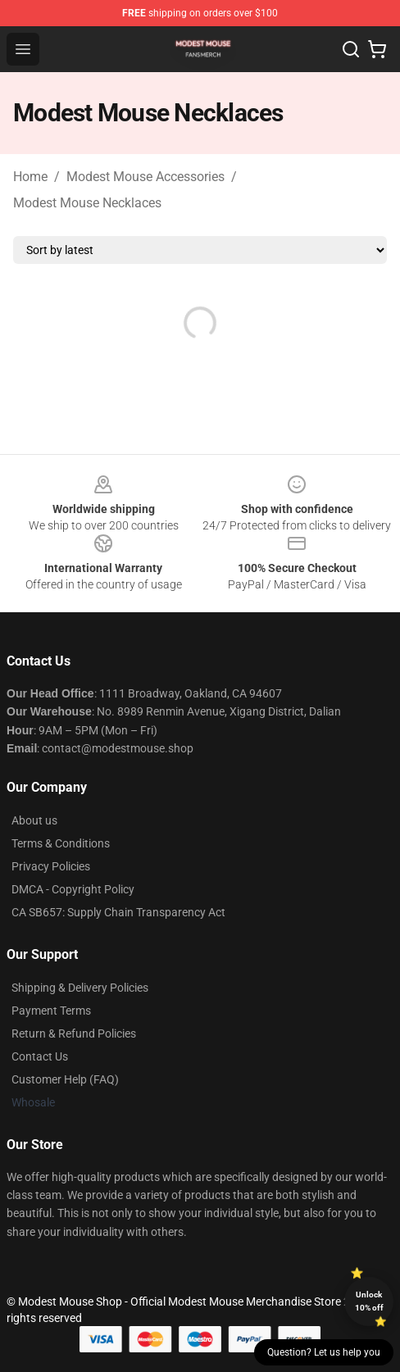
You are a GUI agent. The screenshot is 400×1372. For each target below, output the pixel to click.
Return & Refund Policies (73, 1033)
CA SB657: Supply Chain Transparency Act (118, 912)
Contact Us (39, 1056)
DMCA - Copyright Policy (72, 889)
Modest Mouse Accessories (145, 176)
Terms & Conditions (60, 843)
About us (34, 820)
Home (30, 176)
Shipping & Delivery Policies (79, 987)
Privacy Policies (50, 866)
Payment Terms (51, 1010)
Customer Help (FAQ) (65, 1079)
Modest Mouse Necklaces (87, 203)
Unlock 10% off (369, 1301)
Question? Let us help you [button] (323, 1352)
